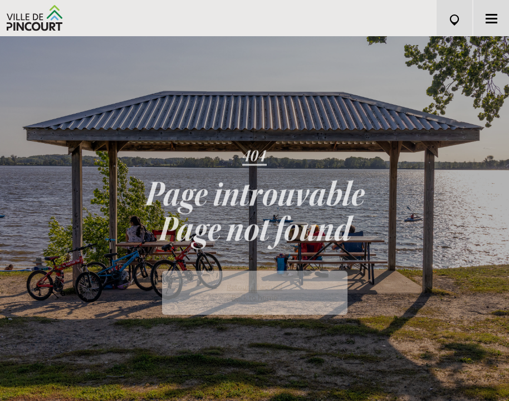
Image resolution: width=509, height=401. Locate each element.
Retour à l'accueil (254, 296)
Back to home (254, 307)
